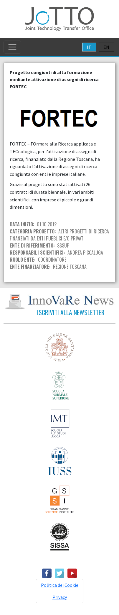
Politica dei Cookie (59, 585)
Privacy (59, 597)
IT (89, 47)
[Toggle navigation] (12, 47)
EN (106, 47)
